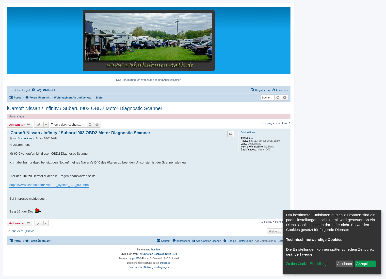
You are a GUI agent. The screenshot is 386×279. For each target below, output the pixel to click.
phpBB (136, 258)
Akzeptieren (365, 264)
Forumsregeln (17, 116)
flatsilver (156, 249)
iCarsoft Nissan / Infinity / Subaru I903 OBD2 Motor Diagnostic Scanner (84, 108)
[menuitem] (36, 90)
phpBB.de (165, 263)
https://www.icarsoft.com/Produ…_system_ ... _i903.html (49, 185)
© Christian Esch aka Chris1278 (158, 254)
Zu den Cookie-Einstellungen (308, 264)
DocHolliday (248, 132)
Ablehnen (344, 264)
